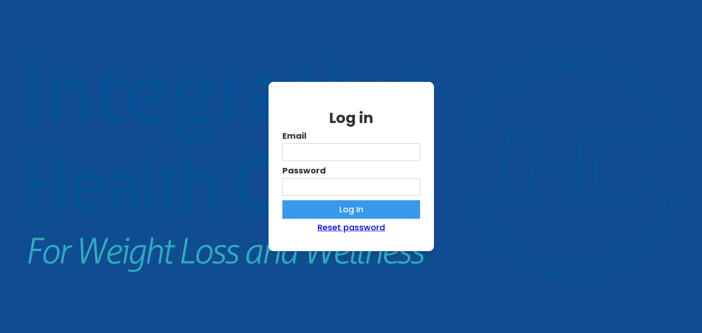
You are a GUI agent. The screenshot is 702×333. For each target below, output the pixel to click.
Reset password (351, 227)
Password (304, 171)
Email (294, 136)
